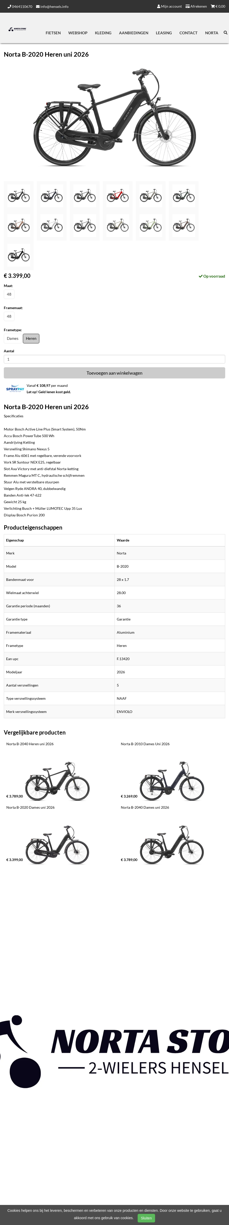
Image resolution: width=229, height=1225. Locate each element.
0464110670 (20, 6)
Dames (13, 338)
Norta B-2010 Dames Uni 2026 (145, 744)
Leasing (164, 32)
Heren (31, 338)
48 (9, 294)
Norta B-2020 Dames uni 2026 (30, 807)
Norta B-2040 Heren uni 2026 (30, 744)
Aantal (9, 351)
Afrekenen (196, 6)
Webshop (77, 32)
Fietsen (53, 32)
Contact (188, 32)
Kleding (103, 32)
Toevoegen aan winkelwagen (114, 373)
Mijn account (169, 6)
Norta (211, 32)
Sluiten (146, 1218)
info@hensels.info (52, 6)
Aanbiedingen (133, 32)
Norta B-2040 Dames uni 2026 (145, 807)
